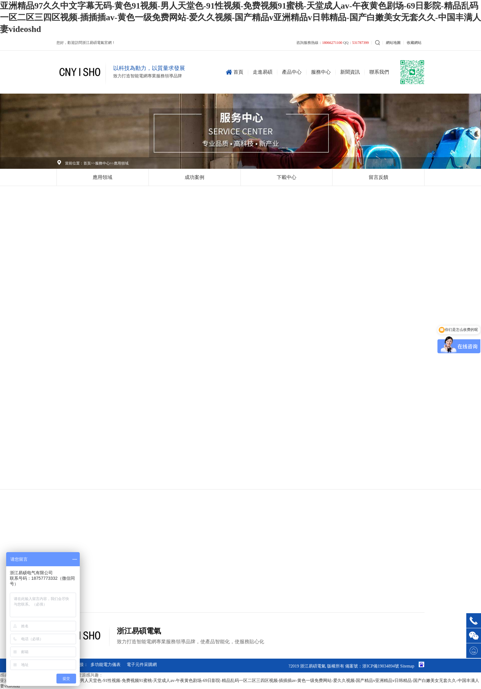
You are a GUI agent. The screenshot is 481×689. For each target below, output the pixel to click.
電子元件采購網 (142, 664)
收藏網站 (414, 43)
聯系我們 (379, 72)
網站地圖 (393, 43)
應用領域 (121, 163)
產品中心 (292, 72)
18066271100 (332, 43)
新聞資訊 (350, 72)
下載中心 (286, 177)
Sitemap (407, 666)
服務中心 (321, 72)
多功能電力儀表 (105, 664)
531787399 (360, 43)
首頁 (236, 72)
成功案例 (194, 177)
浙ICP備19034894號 (380, 666)
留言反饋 (378, 177)
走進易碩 (262, 72)
